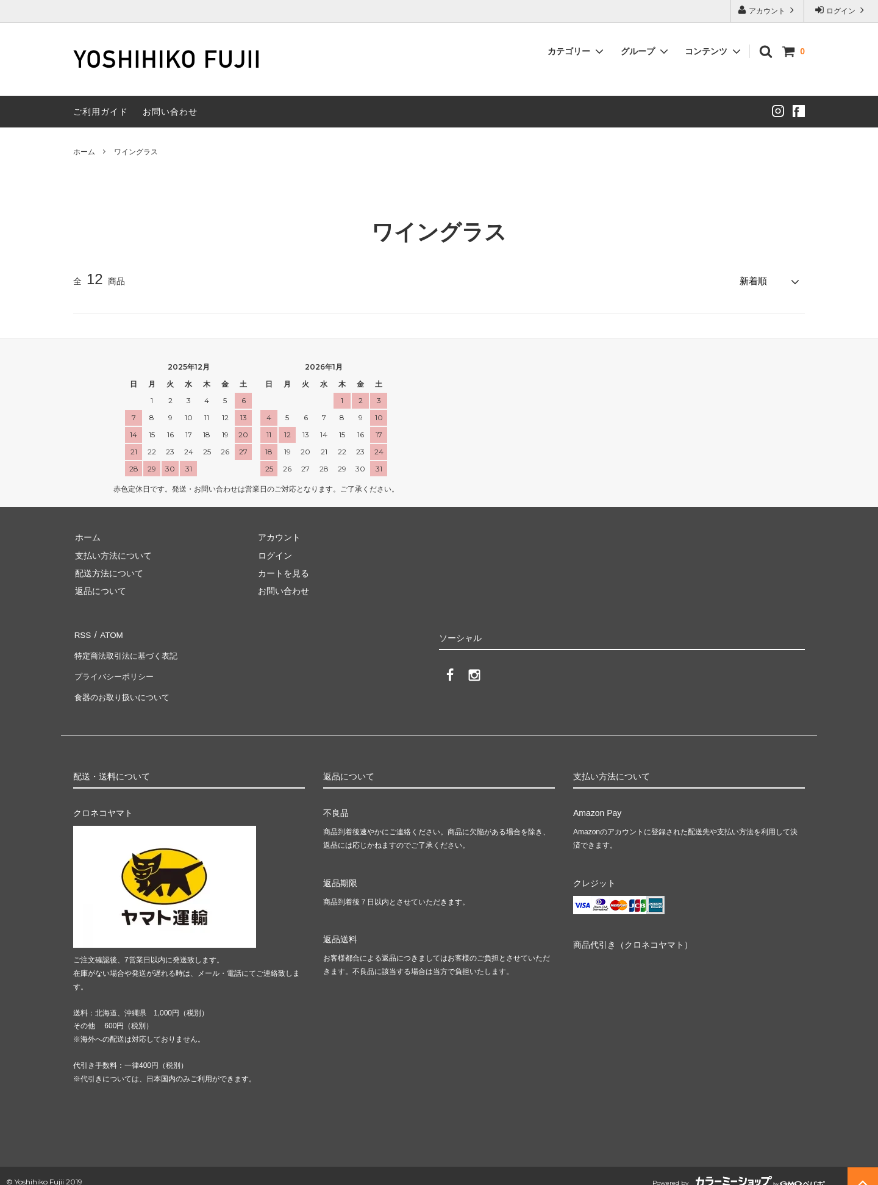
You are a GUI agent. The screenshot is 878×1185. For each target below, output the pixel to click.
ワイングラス (136, 152)
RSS (82, 632)
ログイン (841, 10)
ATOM (109, 632)
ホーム (84, 152)
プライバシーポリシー (116, 668)
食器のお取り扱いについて (124, 686)
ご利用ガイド (100, 111)
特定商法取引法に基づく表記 (128, 650)
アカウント (767, 10)
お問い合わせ (170, 111)
